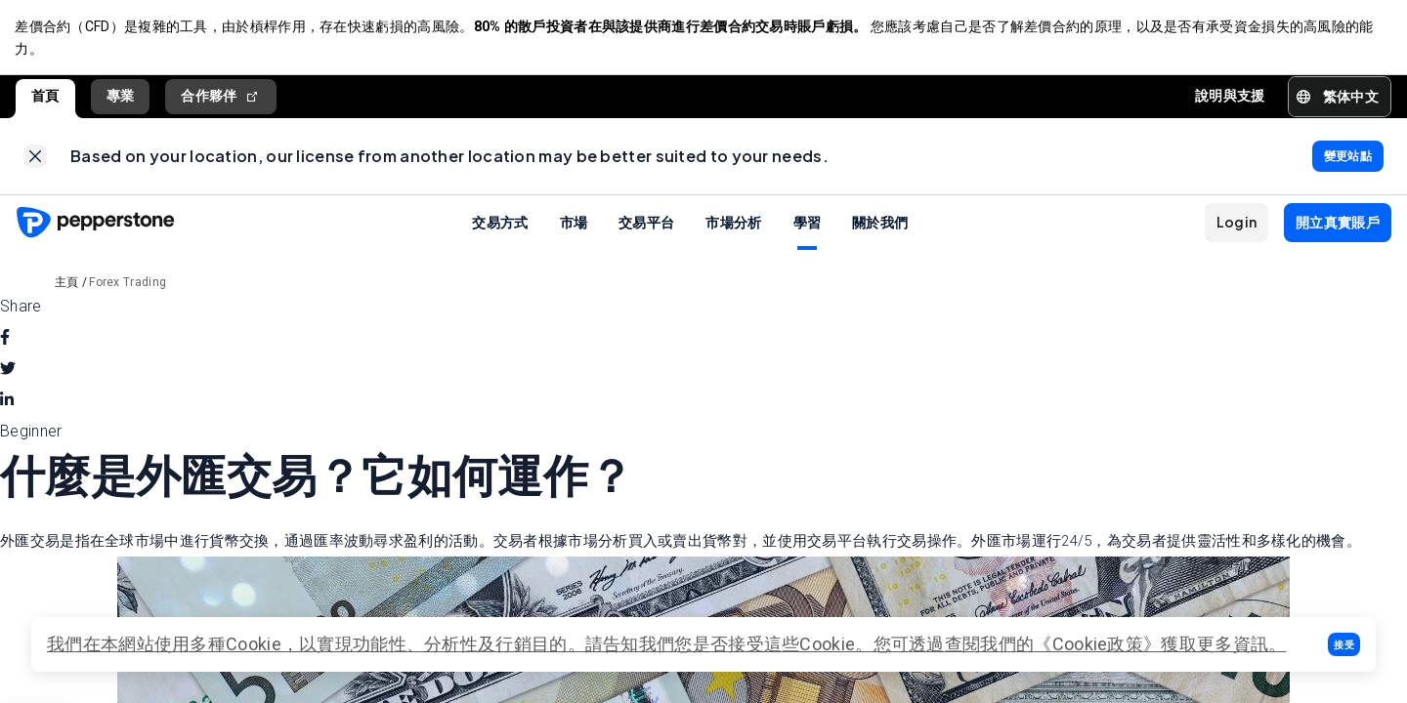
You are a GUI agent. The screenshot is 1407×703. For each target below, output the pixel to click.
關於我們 (880, 224)
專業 (121, 96)
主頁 (67, 285)
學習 (807, 224)
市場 (574, 224)
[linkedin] (7, 403)
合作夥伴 (221, 97)
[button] (1344, 644)
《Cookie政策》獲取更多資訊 (1151, 644)
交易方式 (500, 224)
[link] (35, 158)
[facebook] (5, 340)
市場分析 (733, 224)
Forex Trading (127, 285)
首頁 (45, 96)
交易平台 (646, 224)
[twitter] (8, 372)
